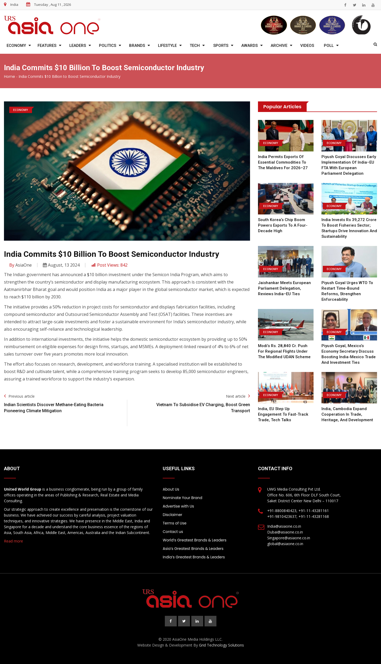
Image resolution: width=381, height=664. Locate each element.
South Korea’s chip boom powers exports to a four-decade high (282, 225)
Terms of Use (175, 523)
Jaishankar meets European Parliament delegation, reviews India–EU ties (284, 288)
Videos (307, 45)
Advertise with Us (178, 506)
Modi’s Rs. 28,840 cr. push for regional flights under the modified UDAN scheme (284, 351)
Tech (195, 45)
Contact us (173, 531)
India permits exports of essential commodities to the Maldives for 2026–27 (283, 162)
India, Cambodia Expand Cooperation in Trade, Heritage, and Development (347, 414)
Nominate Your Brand (182, 497)
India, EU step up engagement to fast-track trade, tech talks (283, 414)
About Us (171, 489)
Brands (137, 45)
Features (47, 45)
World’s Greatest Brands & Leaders (194, 540)
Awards (249, 45)
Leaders (77, 45)
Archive (279, 45)
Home (9, 76)
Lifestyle (167, 45)
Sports (220, 45)
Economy (16, 45)
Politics (107, 45)
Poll (329, 45)
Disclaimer (172, 514)
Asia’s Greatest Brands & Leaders (193, 548)
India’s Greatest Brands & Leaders (194, 557)
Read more (13, 541)
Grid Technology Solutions (221, 645)
